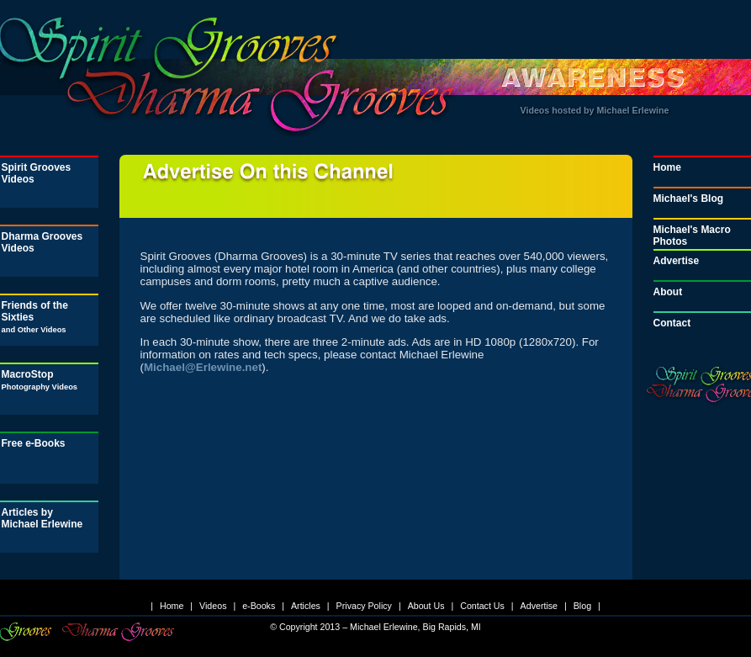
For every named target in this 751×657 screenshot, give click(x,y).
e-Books (258, 606)
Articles (305, 606)
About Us (426, 606)
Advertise (539, 606)
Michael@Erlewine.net (203, 367)
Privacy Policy (364, 606)
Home (171, 606)
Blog (582, 606)
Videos (212, 606)
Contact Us (482, 606)
